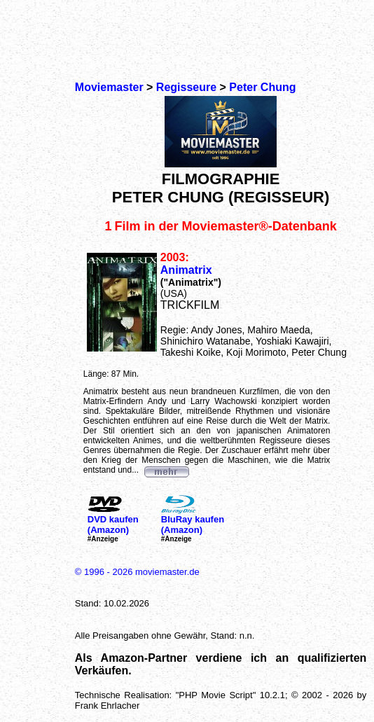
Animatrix (186, 270)
